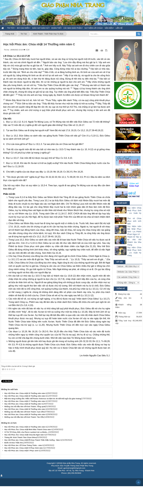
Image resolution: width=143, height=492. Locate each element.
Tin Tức (10, 28)
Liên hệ (119, 28)
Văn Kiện (109, 28)
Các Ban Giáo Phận (72, 28)
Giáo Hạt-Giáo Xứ (40, 28)
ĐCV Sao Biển (23, 28)
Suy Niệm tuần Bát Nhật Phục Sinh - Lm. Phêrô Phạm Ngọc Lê (134, 230)
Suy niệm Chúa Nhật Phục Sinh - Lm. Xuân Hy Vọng (128, 212)
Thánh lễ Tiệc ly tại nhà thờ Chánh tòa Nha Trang (134, 241)
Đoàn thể (56, 28)
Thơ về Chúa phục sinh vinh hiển (134, 221)
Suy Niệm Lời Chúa (93, 28)
